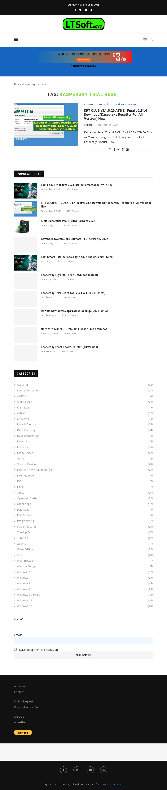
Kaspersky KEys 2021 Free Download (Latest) (69, 274)
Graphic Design (85, 464)
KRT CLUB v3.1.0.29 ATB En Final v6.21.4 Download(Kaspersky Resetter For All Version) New (115, 114)
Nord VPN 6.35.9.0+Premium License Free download (74, 329)
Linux (85, 487)
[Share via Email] (127, 149)
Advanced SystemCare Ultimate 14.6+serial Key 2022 (74, 238)
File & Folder (85, 453)
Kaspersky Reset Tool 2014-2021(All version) (69, 347)
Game (85, 458)
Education (85, 447)
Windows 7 (85, 578)
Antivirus (89, 104)
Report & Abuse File (26, 707)
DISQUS (19, 716)
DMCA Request (23, 701)
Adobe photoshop (85, 390)
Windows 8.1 (85, 589)
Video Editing (85, 549)
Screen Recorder (85, 527)
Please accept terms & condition (36, 649)
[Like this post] (109, 149)
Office (85, 493)
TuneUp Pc (85, 532)
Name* (83, 623)
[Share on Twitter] (118, 149)
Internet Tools (85, 475)
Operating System (85, 498)
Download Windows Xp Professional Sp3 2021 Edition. (75, 311)
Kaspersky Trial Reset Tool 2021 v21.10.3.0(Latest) (73, 293)
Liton (90, 124)
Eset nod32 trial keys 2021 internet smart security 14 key (76, 184)
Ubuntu (85, 544)
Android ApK (85, 402)
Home (17, 84)
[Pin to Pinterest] (123, 149)
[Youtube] (86, 10)
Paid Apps (85, 510)
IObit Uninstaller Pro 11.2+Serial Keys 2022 (68, 220)
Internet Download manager (85, 470)
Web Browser (85, 561)
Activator (85, 385)
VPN (85, 555)
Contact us (21, 692)
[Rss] (91, 10)
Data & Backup (85, 424)
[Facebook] (75, 10)
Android (85, 396)
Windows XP (85, 600)
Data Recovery (85, 430)
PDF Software (85, 515)
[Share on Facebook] (114, 149)
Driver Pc (85, 441)
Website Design (85, 566)
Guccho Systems (113, 784)
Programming (85, 521)
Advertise (20, 722)
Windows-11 (85, 606)
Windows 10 (85, 572)
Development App (85, 436)
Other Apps (85, 504)
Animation (85, 407)
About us (19, 686)
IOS (85, 481)
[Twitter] (80, 10)
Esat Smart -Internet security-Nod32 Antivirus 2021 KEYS (77, 256)
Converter (85, 419)
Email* (83, 638)
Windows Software (125, 104)
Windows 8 (85, 583)
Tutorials (104, 104)
